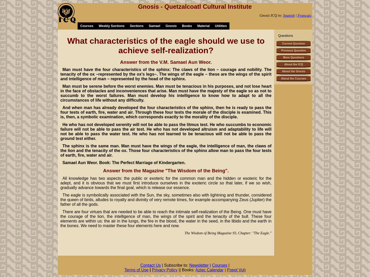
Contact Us (151, 265)
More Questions (293, 57)
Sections (136, 26)
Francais (304, 15)
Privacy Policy (165, 270)
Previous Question (293, 50)
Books (187, 26)
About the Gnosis (293, 71)
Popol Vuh (236, 270)
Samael (154, 26)
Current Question (293, 43)
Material (203, 26)
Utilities (221, 26)
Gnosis (171, 26)
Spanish (289, 15)
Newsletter (199, 265)
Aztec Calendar (210, 270)
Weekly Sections (112, 26)
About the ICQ (293, 64)
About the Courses (293, 78)
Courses (86, 26)
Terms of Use (136, 270)
